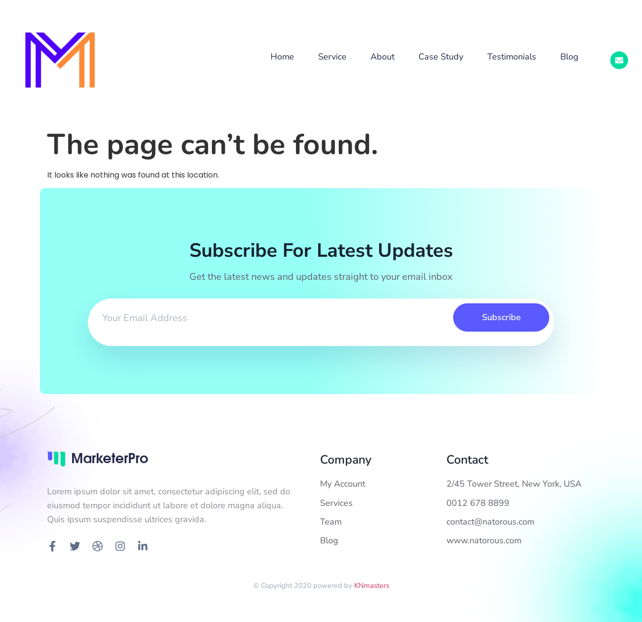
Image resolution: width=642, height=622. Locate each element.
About (382, 56)
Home (282, 56)
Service (332, 56)
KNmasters (371, 585)
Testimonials (511, 56)
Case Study (441, 56)
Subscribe (501, 317)
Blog (569, 56)
